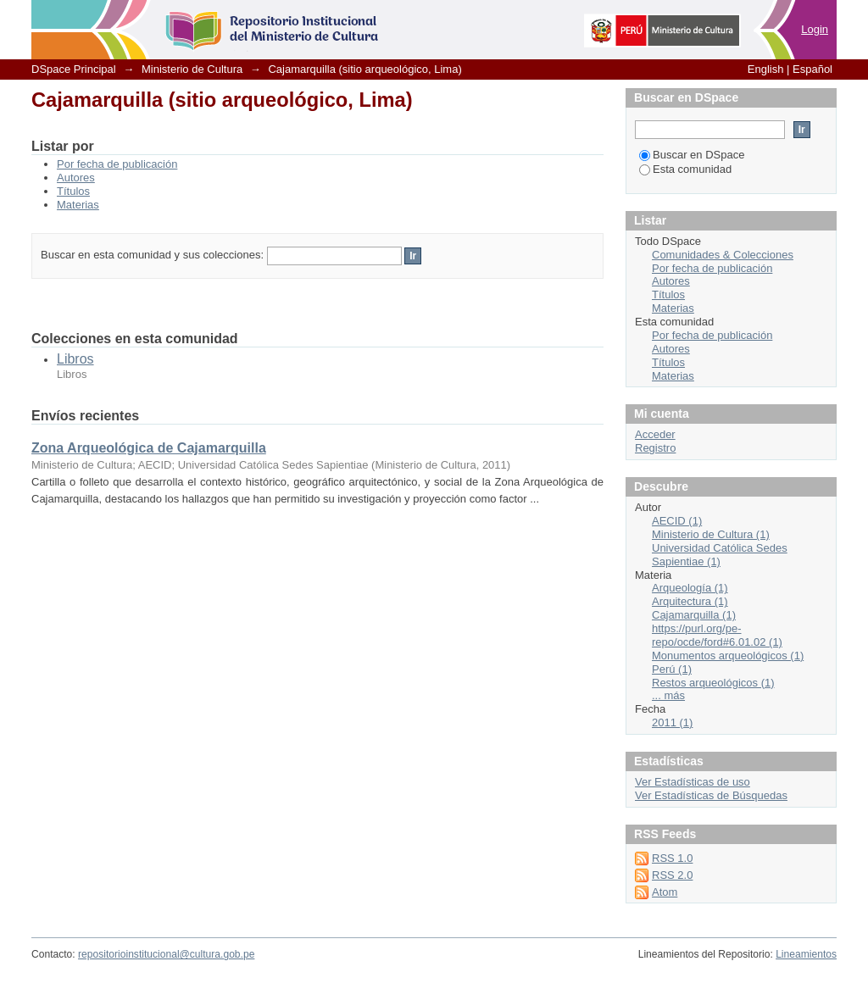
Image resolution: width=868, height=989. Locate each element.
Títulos (73, 191)
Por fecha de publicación (117, 164)
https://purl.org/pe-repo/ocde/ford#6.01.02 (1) (717, 635)
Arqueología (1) (690, 587)
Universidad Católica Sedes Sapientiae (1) (719, 555)
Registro (655, 448)
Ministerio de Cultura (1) (711, 534)
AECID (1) (677, 520)
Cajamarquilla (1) (694, 614)
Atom (664, 892)
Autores (76, 177)
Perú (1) (672, 669)
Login (814, 29)
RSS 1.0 (672, 858)
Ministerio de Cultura (192, 69)
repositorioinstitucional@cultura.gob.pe (166, 954)
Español (812, 69)
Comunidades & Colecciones (722, 254)
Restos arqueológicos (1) (713, 682)
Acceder (655, 434)
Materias (78, 204)
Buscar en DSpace (691, 154)
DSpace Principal (73, 69)
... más (668, 695)
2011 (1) (672, 722)
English (766, 69)
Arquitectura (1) (690, 601)
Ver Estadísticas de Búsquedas (711, 795)
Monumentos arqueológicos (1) (728, 655)
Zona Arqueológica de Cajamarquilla (148, 448)
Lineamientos (806, 954)
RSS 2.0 (672, 875)
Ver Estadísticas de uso (692, 781)
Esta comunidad (685, 169)
